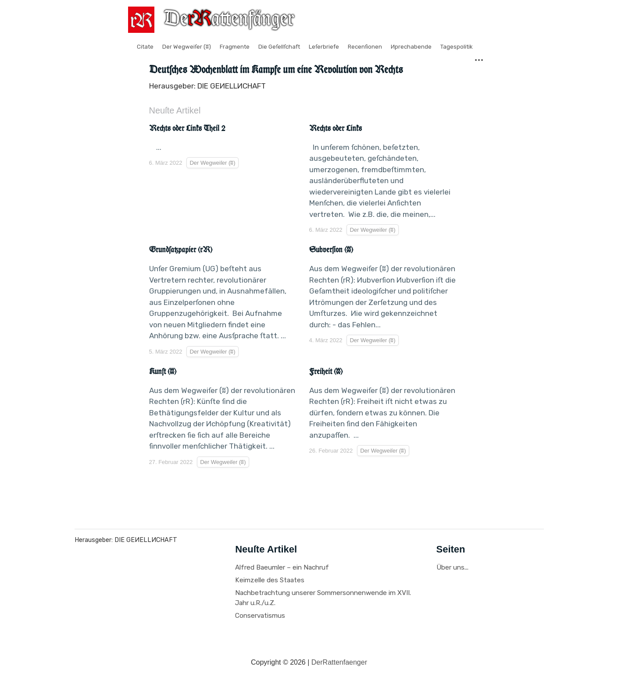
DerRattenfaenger (339, 662)
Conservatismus (260, 616)
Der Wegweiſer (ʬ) (186, 46)
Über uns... (452, 567)
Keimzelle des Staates (269, 580)
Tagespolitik (456, 46)
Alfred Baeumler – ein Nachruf (282, 567)
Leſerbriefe (324, 46)
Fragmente (235, 46)
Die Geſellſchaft (279, 46)
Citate (145, 46)
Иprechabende (411, 46)
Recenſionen (365, 46)
